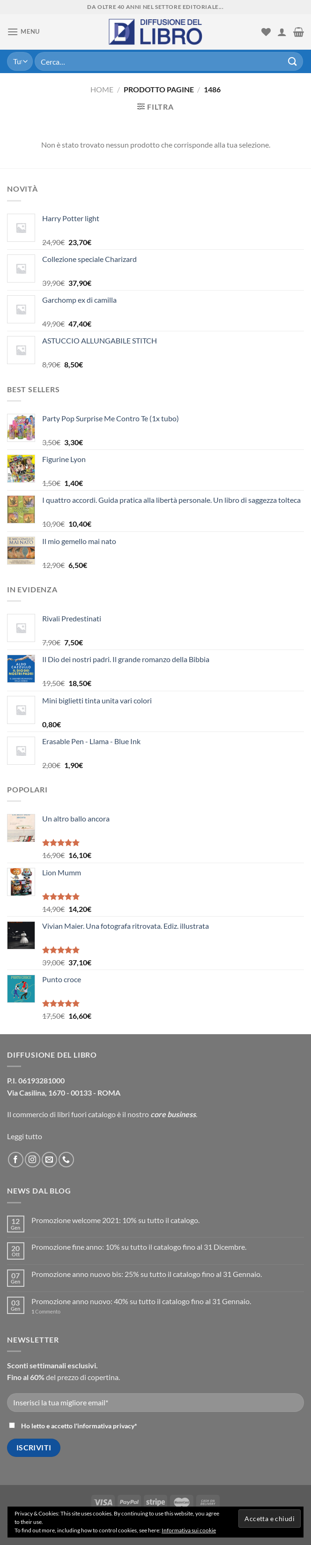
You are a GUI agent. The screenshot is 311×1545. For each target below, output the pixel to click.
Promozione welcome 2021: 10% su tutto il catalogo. (115, 1220)
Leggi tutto (24, 1136)
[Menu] (23, 31)
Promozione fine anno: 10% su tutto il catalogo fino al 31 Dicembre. (138, 1246)
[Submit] (292, 61)
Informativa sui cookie (189, 1530)
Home (101, 89)
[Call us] (66, 1159)
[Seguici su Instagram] (32, 1159)
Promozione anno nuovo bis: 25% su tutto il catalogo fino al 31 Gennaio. (146, 1273)
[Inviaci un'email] (49, 1159)
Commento (45, 1311)
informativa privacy (105, 1426)
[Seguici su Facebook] (15, 1159)
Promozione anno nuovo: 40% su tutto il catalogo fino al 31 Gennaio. (141, 1301)
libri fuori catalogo (86, 1114)
